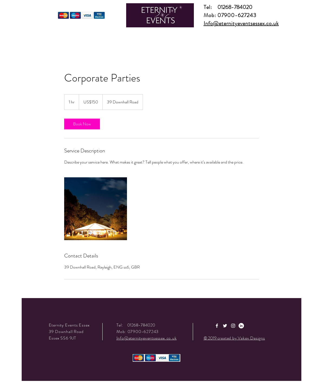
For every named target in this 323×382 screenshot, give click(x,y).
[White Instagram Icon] (233, 325)
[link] (82, 124)
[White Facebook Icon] (217, 325)
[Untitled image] (95, 208)
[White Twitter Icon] (225, 325)
